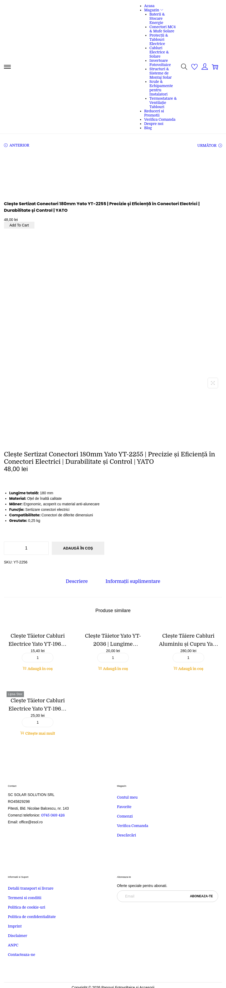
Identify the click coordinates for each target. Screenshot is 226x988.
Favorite (124, 807)
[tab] (77, 581)
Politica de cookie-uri (26, 907)
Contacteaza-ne (21, 955)
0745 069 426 (53, 815)
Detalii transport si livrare (30, 888)
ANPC (13, 945)
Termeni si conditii (24, 898)
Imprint (15, 926)
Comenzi (125, 816)
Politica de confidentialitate (32, 917)
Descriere (77, 581)
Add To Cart (19, 225)
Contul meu (127, 797)
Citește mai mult (37, 733)
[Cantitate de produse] (26, 548)
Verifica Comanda (132, 826)
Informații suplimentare (132, 581)
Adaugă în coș (78, 548)
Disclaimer (17, 936)
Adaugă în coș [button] (38, 668)
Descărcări (126, 835)
